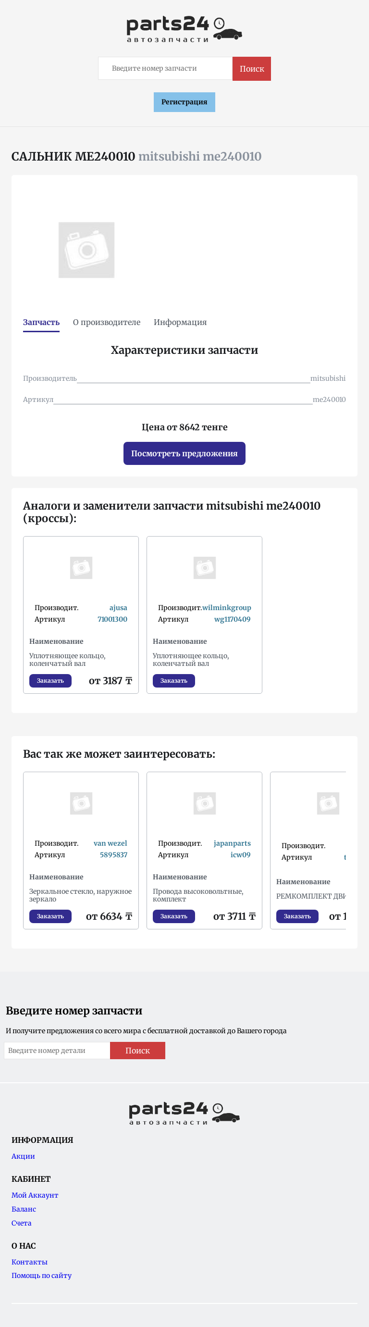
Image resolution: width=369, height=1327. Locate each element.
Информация (180, 322)
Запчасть (41, 322)
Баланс (24, 1209)
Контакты (30, 1262)
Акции (23, 1156)
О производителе (106, 322)
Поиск (252, 69)
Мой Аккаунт (35, 1195)
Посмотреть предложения (184, 453)
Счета (22, 1223)
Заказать (50, 680)
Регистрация (184, 102)
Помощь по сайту (42, 1275)
